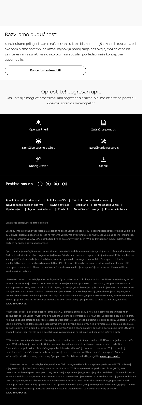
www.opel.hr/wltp (16, 303)
